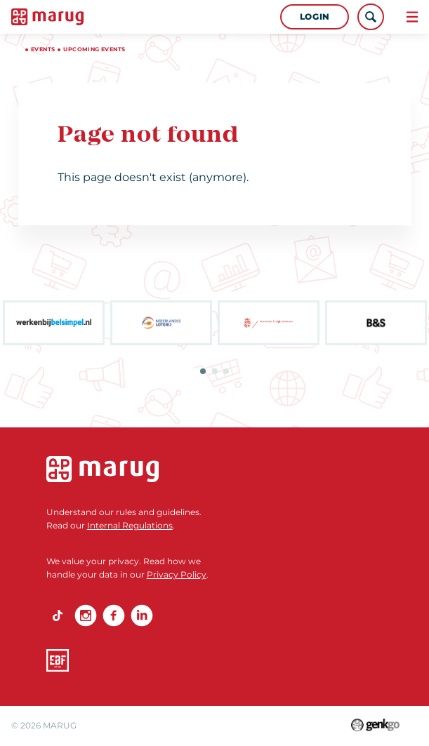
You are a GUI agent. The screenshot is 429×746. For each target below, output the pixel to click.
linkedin (142, 615)
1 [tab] (203, 371)
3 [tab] (226, 371)
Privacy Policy (176, 574)
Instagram (85, 615)
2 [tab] (215, 371)
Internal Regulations (130, 525)
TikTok (57, 615)
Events (43, 49)
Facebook (114, 615)
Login (315, 16)
